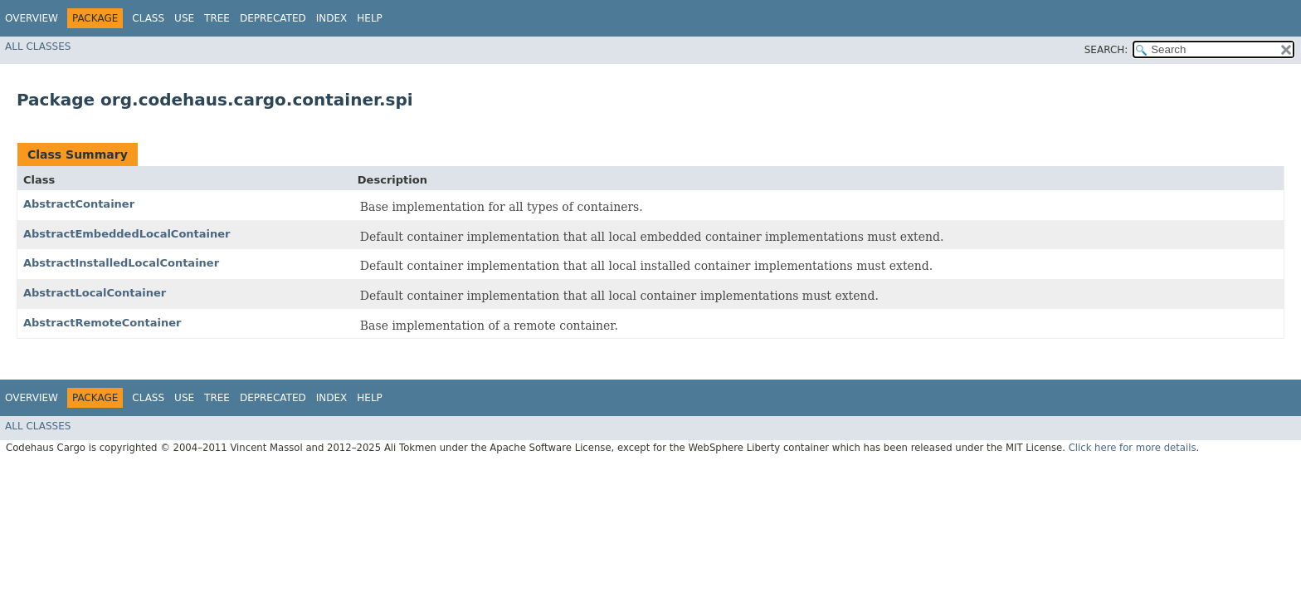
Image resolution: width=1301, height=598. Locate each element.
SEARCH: (1106, 50)
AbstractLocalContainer (94, 293)
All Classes (38, 46)
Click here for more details (1132, 447)
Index (332, 18)
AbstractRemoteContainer (102, 322)
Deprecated (273, 18)
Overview (31, 18)
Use (184, 18)
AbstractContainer (78, 204)
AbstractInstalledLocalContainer (121, 263)
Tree (217, 18)
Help (370, 18)
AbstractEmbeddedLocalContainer (127, 234)
